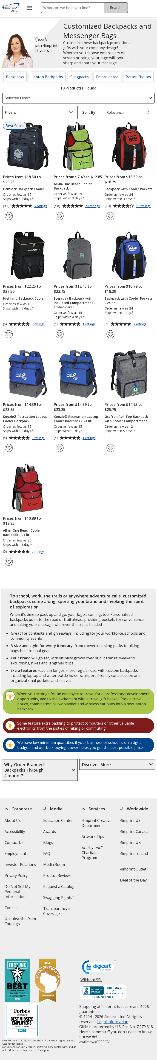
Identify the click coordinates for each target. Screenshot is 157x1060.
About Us (13, 820)
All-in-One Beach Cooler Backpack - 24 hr (22, 532)
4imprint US (130, 820)
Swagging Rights (58, 897)
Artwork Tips (93, 836)
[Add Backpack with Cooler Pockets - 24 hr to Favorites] (110, 334)
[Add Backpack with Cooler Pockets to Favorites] (110, 216)
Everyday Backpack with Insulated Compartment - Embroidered (74, 302)
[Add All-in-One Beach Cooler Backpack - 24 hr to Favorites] (8, 561)
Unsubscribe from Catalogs (20, 922)
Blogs (48, 842)
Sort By (88, 112)
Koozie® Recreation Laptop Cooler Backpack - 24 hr (76, 418)
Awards (49, 831)
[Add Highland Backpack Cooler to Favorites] (8, 334)
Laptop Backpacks (47, 76)
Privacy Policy (17, 877)
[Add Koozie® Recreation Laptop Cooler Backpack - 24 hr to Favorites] (59, 448)
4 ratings (41, 206)
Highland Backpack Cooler (24, 298)
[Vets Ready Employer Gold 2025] (47, 960)
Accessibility (15, 831)
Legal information (112, 1001)
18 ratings (144, 206)
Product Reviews (57, 875)
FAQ (46, 853)
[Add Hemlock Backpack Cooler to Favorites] (8, 216)
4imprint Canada (134, 831)
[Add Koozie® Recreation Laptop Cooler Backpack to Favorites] (8, 448)
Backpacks (15, 76)
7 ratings (39, 324)
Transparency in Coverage (58, 912)
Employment (15, 853)
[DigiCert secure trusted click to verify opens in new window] (99, 948)
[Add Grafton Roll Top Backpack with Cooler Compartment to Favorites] (110, 448)
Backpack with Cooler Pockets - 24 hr (128, 300)
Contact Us (14, 842)
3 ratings (39, 438)
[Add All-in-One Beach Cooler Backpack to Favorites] (59, 216)
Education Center (58, 820)
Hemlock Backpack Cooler (23, 189)
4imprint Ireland (134, 853)
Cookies (12, 909)
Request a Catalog (58, 886)
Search (116, 8)
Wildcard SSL (91, 961)
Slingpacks (79, 76)
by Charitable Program (92, 852)
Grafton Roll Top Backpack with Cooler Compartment (126, 418)
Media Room (54, 864)
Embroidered (107, 76)
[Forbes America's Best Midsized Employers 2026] (21, 1001)
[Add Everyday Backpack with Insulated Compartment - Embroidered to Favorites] (59, 334)
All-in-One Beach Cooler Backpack (73, 186)
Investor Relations (21, 866)
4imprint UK (130, 842)
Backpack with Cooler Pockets (128, 189)
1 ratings (90, 324)
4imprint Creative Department (96, 823)
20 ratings (93, 206)
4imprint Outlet (133, 869)
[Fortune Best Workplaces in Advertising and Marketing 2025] (17, 960)
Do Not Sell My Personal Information (21, 893)
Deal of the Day (133, 880)
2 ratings (140, 324)
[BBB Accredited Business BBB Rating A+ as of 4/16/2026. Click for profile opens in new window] (103, 972)
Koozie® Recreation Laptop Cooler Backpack (25, 418)
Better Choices (138, 76)
